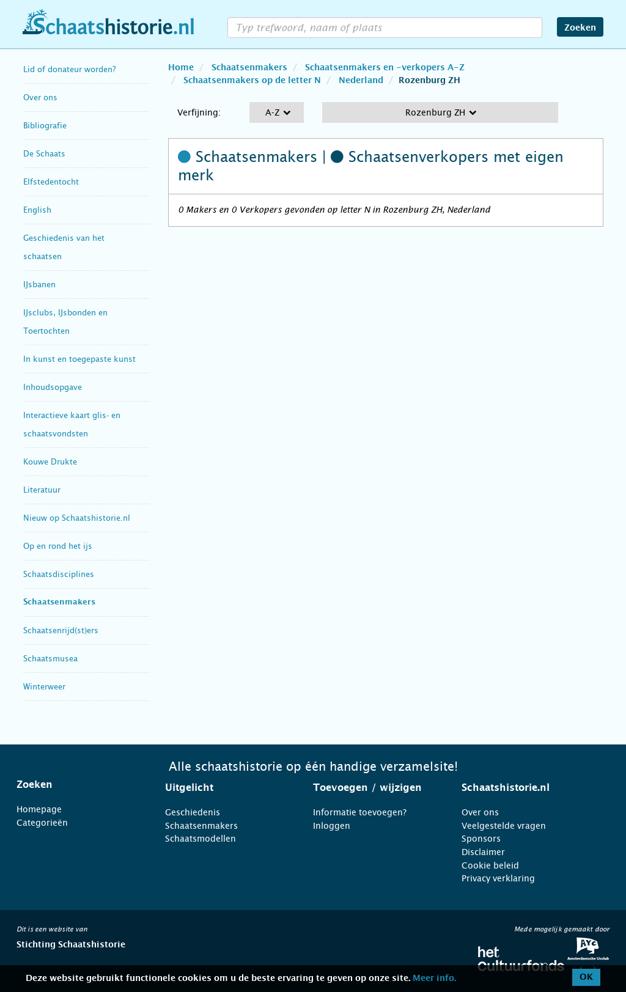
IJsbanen (39, 284)
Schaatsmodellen (200, 838)
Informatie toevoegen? (360, 812)
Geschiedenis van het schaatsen (64, 247)
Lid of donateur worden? (69, 69)
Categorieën (42, 823)
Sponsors (481, 838)
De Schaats (44, 153)
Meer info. (434, 978)
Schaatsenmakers (59, 602)
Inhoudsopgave (52, 387)
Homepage (39, 809)
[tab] (75, 784)
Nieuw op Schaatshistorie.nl (76, 518)
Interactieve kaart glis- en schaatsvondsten (71, 424)
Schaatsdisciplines (58, 574)
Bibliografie (45, 125)
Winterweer (44, 686)
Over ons (40, 97)
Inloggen (331, 826)
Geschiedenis (192, 812)
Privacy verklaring (498, 878)
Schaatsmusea (50, 658)
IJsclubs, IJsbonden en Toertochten (65, 322)
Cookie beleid (490, 865)
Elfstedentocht (51, 181)
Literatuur (42, 489)
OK (586, 977)
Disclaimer (483, 852)
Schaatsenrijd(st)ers (60, 630)
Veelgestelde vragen (504, 826)
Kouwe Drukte (50, 461)
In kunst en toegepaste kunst (79, 359)
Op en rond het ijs (57, 546)
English (37, 210)
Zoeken (580, 28)
